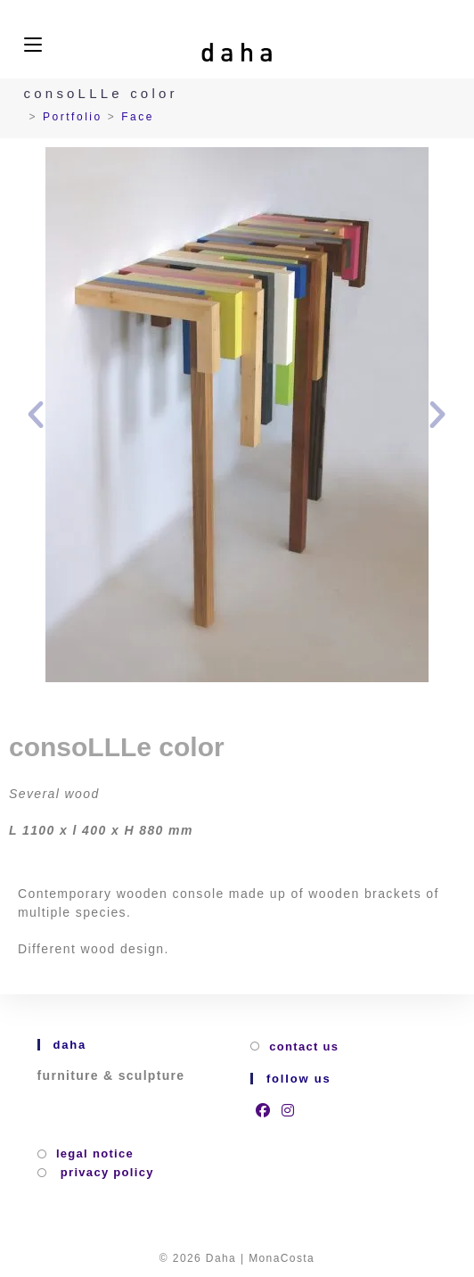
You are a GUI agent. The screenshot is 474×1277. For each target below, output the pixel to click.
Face (137, 117)
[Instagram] (288, 1110)
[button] (36, 415)
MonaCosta (282, 1258)
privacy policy (105, 1172)
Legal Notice (95, 1153)
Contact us (304, 1046)
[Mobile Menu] (33, 45)
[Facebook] (263, 1110)
